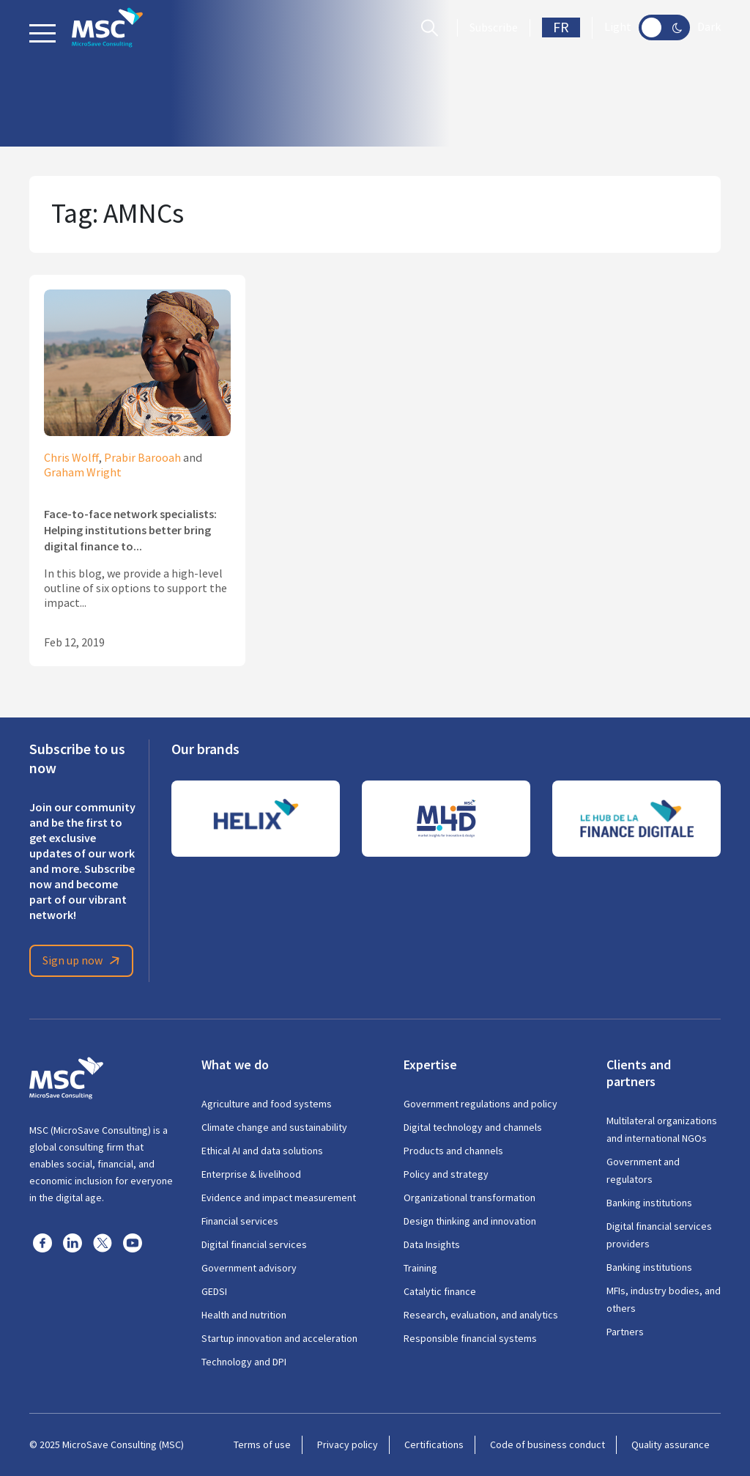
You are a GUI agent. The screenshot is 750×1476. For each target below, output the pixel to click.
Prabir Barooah (142, 458)
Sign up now (83, 960)
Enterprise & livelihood (251, 1174)
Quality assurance (670, 1444)
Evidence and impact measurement (278, 1197)
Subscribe (493, 28)
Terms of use (262, 1444)
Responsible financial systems (470, 1338)
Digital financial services (254, 1244)
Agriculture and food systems (266, 1103)
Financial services (239, 1221)
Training (420, 1267)
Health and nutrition (243, 1314)
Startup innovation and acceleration (279, 1338)
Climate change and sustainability (274, 1127)
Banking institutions (649, 1202)
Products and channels (453, 1150)
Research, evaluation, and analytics (481, 1314)
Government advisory (249, 1267)
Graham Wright (83, 472)
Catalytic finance (440, 1291)
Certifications (434, 1444)
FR (561, 27)
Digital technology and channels (473, 1127)
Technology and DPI (243, 1361)
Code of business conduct (547, 1444)
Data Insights (432, 1244)
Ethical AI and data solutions (262, 1150)
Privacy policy (347, 1444)
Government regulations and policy (480, 1103)
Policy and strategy (446, 1174)
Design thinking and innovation (470, 1221)
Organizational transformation (469, 1197)
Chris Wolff (71, 458)
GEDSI (214, 1291)
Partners (625, 1331)
